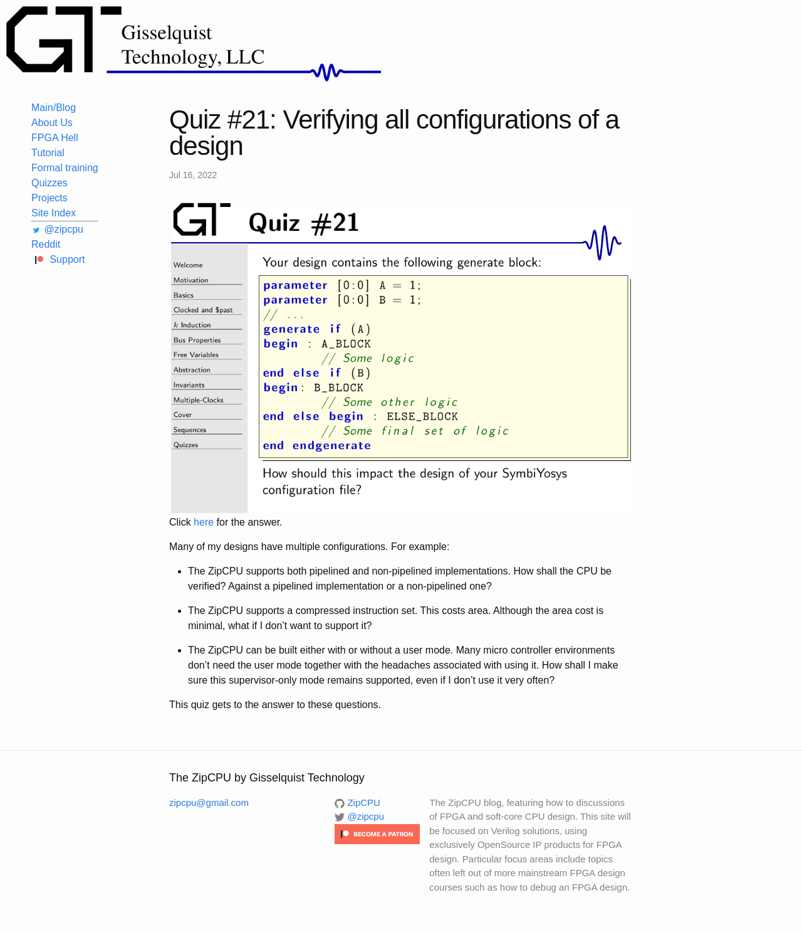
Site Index (53, 213)
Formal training (64, 167)
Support (58, 259)
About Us (52, 122)
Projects (49, 198)
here (204, 522)
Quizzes (49, 182)
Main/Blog (53, 107)
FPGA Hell (54, 137)
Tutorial (48, 152)
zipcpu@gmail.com (209, 802)
